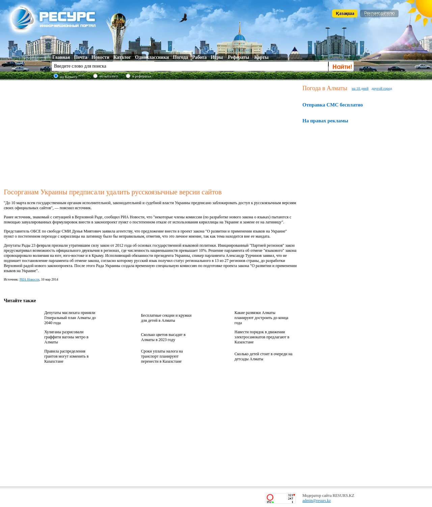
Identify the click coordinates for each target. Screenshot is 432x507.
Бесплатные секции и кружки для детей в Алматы (166, 318)
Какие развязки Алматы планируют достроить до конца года (261, 317)
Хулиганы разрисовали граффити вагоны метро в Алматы (66, 337)
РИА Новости (29, 279)
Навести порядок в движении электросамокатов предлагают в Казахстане (262, 337)
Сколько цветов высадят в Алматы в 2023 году (163, 337)
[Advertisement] (151, 133)
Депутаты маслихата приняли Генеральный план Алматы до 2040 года (70, 317)
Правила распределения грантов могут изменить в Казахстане (66, 356)
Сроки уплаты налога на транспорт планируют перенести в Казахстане (162, 356)
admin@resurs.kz (316, 500)
